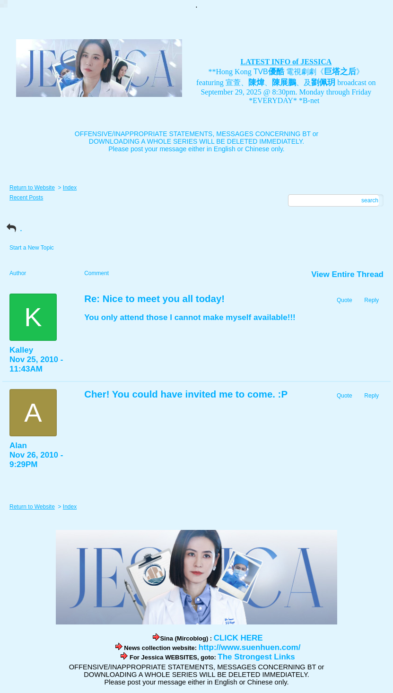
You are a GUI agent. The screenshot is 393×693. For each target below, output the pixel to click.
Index (70, 187)
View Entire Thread (347, 274)
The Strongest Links (256, 656)
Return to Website (32, 187)
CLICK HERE (238, 637)
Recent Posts (26, 197)
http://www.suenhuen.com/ (250, 647)
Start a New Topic (31, 247)
